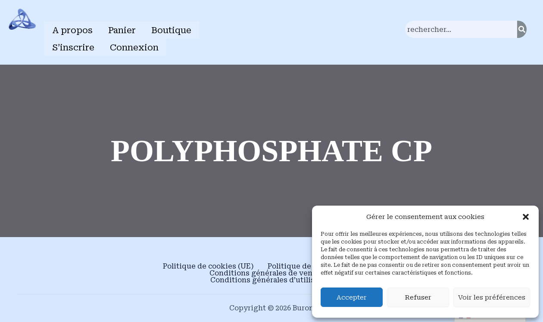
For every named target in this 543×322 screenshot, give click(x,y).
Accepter (352, 297)
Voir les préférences (491, 297)
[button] (525, 217)
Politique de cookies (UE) (208, 264)
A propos (72, 30)
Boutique (171, 30)
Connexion (134, 46)
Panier (122, 30)
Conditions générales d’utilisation (271, 278)
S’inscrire (73, 46)
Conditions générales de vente (264, 271)
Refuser (418, 297)
